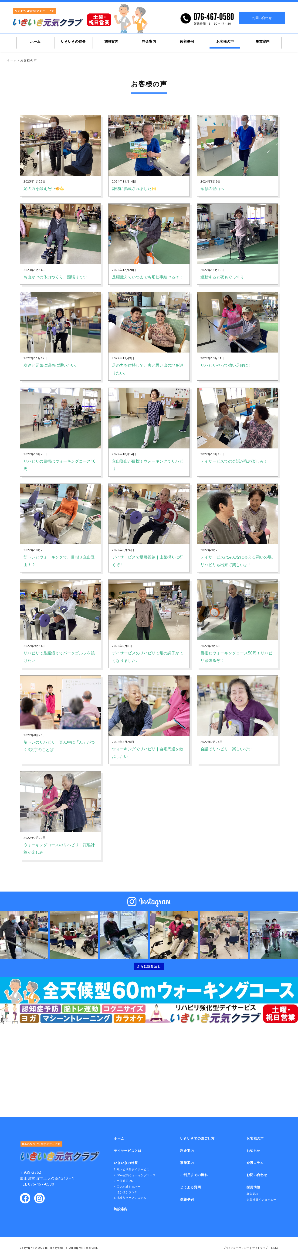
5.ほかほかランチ (125, 1192)
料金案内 (149, 41)
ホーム (35, 41)
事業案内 (263, 41)
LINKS (274, 1247)
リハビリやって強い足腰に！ (226, 365)
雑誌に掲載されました (134, 188)
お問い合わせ (262, 18)
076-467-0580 (41, 1184)
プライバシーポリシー (236, 1247)
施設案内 (111, 41)
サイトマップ (260, 1247)
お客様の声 (225, 41)
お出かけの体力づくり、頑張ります (55, 277)
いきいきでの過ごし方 (293, 108)
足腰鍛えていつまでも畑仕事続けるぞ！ (147, 277)
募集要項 (252, 1194)
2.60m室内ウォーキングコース (135, 1175)
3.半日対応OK (123, 1181)
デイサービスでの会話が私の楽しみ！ (234, 461)
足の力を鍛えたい (44, 188)
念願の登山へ (212, 188)
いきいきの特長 (73, 41)
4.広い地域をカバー (127, 1187)
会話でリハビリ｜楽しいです (226, 749)
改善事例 (187, 41)
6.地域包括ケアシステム (130, 1198)
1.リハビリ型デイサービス (131, 1169)
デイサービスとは (293, 68)
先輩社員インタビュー (261, 1200)
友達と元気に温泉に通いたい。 (51, 365)
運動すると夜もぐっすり (222, 277)
